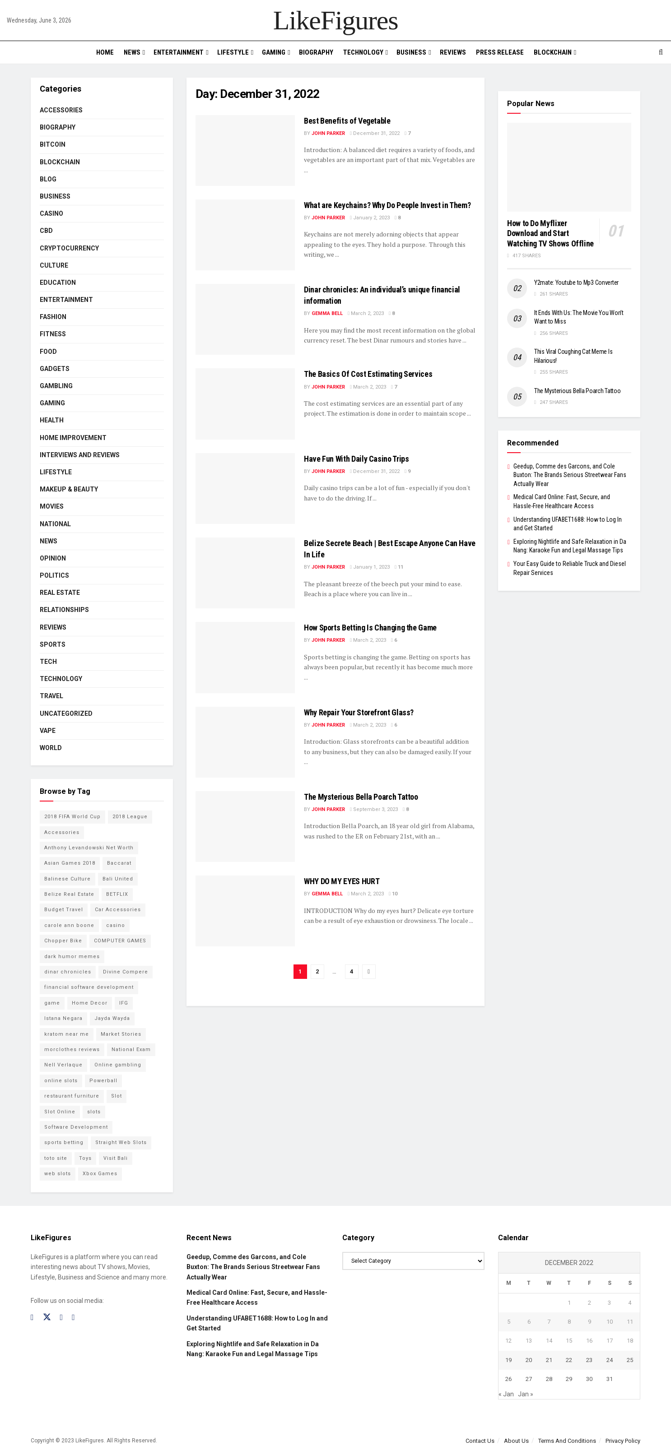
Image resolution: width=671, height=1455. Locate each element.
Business (411, 52)
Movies (52, 506)
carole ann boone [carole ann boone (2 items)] (69, 925)
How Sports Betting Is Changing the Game (370, 627)
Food (48, 351)
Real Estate (60, 592)
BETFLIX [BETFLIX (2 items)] (117, 894)
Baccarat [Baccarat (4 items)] (119, 863)
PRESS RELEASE (500, 52)
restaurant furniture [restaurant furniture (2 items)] (71, 1096)
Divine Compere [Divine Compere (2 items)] (125, 972)
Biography (316, 52)
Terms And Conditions (567, 1440)
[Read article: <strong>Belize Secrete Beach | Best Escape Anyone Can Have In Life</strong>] (245, 573)
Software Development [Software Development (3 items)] (76, 1127)
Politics (54, 575)
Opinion (53, 558)
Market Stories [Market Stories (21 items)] (121, 1034)
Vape (48, 730)
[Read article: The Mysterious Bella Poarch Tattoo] (245, 826)
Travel (51, 696)
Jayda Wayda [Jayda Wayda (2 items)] (112, 1018)
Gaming (273, 52)
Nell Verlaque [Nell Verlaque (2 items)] (63, 1065)
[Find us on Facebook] (32, 1317)
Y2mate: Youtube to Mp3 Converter (576, 282)
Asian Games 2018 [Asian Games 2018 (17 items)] (69, 863)
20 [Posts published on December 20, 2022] (529, 1360)
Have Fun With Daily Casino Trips (356, 458)
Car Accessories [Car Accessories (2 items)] (118, 910)
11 (399, 567)
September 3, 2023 (374, 809)
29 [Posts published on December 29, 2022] (569, 1379)
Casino (51, 213)
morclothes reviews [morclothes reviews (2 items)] (72, 1049)
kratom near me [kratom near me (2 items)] (66, 1034)
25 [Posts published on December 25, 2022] (630, 1360)
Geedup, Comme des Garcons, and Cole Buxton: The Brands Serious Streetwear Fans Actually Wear (569, 475)
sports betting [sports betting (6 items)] (64, 1142)
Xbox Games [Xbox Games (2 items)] (100, 1174)
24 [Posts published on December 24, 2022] (609, 1360)
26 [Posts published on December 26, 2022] (508, 1379)
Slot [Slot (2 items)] (116, 1096)
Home (105, 52)
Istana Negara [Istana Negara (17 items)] (63, 1018)
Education (58, 282)
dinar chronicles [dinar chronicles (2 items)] (67, 972)
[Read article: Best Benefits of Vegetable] (245, 150)
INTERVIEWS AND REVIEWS (80, 455)
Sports (52, 644)
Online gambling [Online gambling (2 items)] (117, 1065)
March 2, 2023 (366, 313)
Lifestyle (233, 52)
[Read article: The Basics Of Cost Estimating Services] (245, 403)
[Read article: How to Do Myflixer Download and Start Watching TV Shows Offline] (569, 167)
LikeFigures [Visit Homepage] (335, 20)
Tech (48, 661)
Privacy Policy (623, 1440)
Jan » (525, 1394)
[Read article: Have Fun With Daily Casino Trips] (245, 488)
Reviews (453, 52)
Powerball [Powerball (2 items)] (103, 1081)
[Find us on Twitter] (47, 1317)
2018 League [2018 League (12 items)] (130, 817)
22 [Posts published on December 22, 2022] (569, 1360)
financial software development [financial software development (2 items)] (89, 987)
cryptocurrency (69, 248)
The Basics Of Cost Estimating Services (368, 374)
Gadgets (55, 368)
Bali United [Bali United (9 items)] (118, 879)
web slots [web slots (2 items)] (57, 1174)
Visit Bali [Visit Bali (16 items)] (115, 1158)
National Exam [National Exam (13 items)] (131, 1049)
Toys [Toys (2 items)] (85, 1158)
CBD (46, 230)
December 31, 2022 (375, 133)
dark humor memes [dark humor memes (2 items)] (72, 956)
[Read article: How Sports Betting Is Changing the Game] (245, 657)
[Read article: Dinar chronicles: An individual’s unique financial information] (245, 319)
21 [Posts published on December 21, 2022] (549, 1360)
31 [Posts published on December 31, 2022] (609, 1379)
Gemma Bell (327, 313)
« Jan (506, 1394)
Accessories (61, 110)
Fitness (53, 334)
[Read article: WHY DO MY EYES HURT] (245, 911)
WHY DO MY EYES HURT (341, 881)
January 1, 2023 (370, 567)
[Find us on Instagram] (61, 1317)
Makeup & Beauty (69, 489)
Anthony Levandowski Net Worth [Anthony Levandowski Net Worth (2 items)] (89, 848)
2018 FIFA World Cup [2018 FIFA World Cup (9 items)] (72, 817)
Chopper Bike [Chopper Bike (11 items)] (63, 941)
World (51, 747)
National (55, 524)
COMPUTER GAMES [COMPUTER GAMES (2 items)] (120, 941)
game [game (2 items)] (52, 1003)
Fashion (53, 316)
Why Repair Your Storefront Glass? (359, 712)
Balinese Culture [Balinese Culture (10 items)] (67, 879)
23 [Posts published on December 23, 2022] (589, 1360)
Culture (54, 265)
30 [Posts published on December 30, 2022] (589, 1379)
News (132, 52)
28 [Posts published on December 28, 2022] (549, 1379)
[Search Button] (660, 52)
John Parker (328, 133)
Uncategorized (66, 713)
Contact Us (480, 1440)
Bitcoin (52, 144)
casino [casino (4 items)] (115, 925)
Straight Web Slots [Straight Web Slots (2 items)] (121, 1142)
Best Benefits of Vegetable (347, 120)
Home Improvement (73, 437)
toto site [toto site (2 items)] (55, 1158)
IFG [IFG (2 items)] (123, 1003)
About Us (516, 1440)
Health (52, 420)
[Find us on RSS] (73, 1317)
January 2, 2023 (370, 218)
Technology (363, 52)
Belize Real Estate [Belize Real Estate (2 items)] (69, 894)
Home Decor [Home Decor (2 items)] (89, 1003)
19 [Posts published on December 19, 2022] (508, 1360)
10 (393, 894)
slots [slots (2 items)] (94, 1112)
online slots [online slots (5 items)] (61, 1081)
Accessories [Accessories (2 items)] (61, 832)
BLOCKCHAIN (553, 52)
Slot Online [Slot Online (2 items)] (59, 1112)
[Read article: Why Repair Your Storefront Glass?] (245, 742)
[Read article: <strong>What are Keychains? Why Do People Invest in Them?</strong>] (245, 234)
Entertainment (179, 52)
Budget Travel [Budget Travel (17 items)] (63, 910)
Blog (48, 179)
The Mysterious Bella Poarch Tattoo (361, 797)
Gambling (56, 385)
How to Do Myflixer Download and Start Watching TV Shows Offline (550, 233)
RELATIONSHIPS (64, 609)
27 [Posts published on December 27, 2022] (529, 1379)
